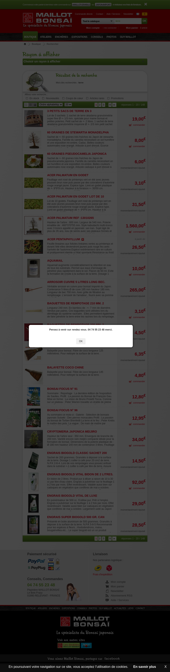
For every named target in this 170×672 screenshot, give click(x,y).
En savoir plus (144, 666)
